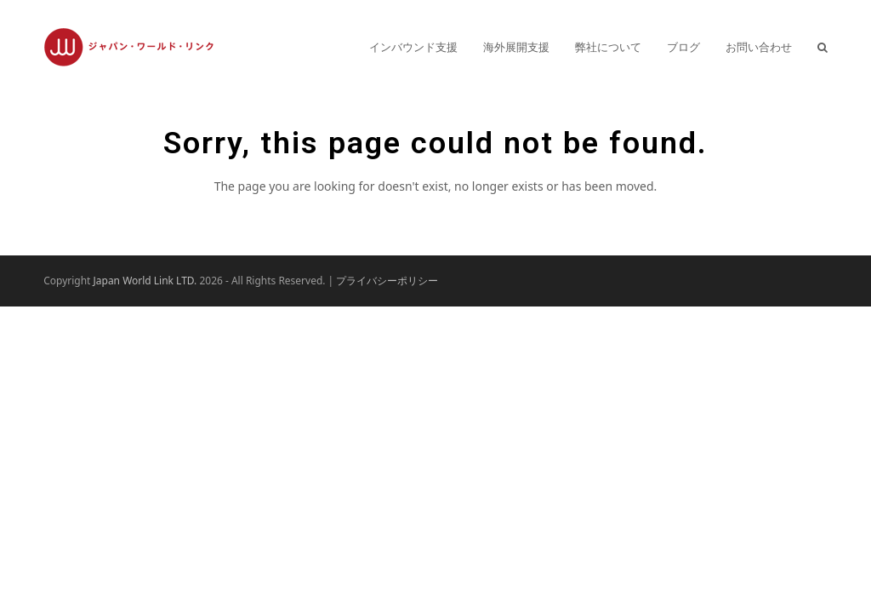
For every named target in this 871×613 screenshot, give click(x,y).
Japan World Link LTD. (145, 280)
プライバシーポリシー (387, 280)
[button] (822, 47)
